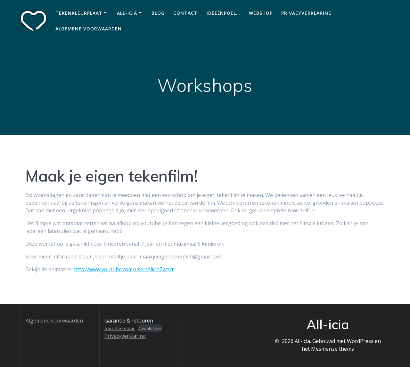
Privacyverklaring (306, 13)
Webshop (261, 13)
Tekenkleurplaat (78, 13)
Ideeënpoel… (223, 13)
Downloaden (150, 328)
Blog (158, 13)
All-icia (127, 13)
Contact (185, 13)
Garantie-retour (119, 328)
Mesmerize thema (332, 348)
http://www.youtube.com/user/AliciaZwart (124, 269)
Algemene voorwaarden (88, 29)
